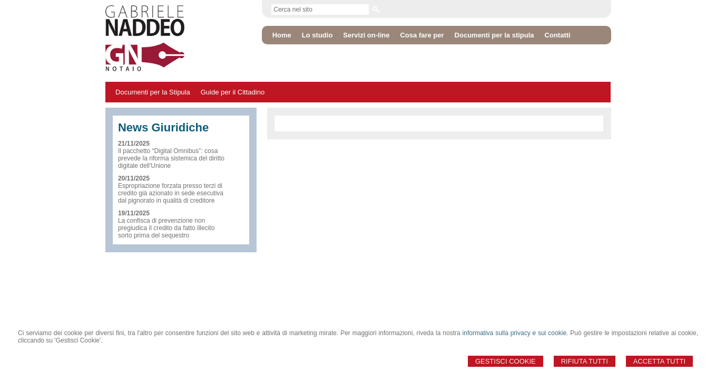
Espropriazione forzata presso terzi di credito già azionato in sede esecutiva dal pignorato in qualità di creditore (170, 193)
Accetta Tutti (659, 361)
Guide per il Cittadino (232, 92)
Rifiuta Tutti (584, 361)
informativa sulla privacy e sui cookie (515, 333)
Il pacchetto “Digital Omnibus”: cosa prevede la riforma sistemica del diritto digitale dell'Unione (171, 158)
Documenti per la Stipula (152, 92)
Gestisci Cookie (505, 361)
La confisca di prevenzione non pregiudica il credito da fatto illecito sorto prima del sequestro (166, 228)
